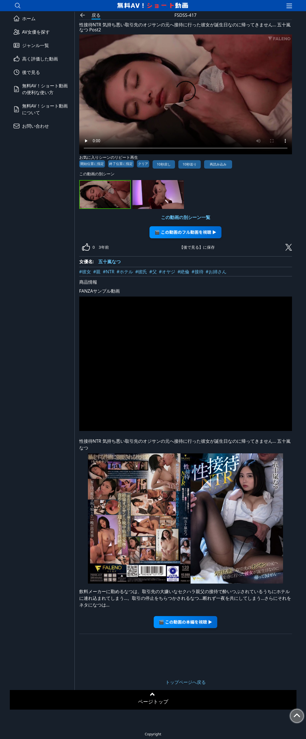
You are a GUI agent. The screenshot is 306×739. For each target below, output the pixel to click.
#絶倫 (183, 271)
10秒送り (190, 164)
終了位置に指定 (121, 163)
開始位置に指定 (92, 163)
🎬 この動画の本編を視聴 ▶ (185, 622)
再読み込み (218, 164)
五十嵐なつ (109, 261)
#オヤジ (167, 271)
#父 (152, 271)
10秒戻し (164, 164)
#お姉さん (216, 271)
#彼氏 (141, 271)
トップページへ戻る (185, 682)
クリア (143, 163)
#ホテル (125, 271)
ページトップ (153, 701)
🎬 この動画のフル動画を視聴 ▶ (185, 232)
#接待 (197, 271)
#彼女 (85, 271)
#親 (97, 271)
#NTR (108, 271)
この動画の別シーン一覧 (185, 217)
